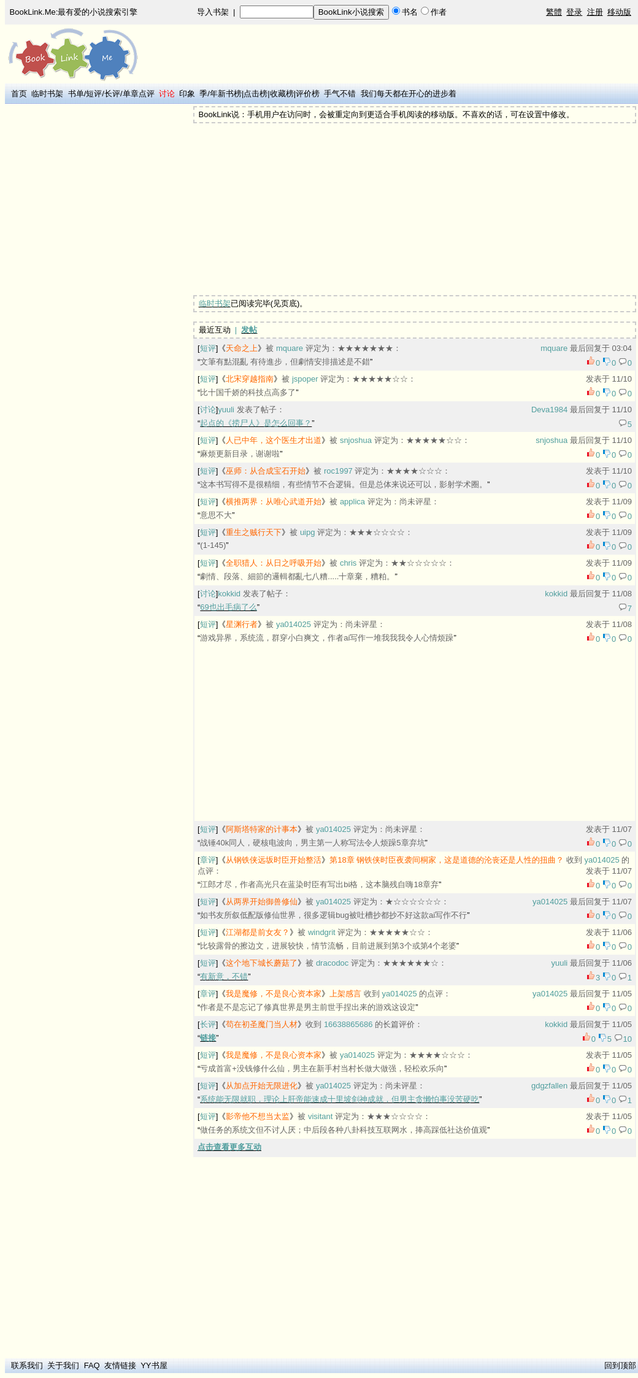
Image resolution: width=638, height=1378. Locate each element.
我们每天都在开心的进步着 (408, 93)
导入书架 (213, 12)
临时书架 (47, 93)
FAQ (92, 1365)
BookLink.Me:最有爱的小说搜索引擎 (74, 12)
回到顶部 (620, 1365)
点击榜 (255, 93)
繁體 (554, 12)
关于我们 (63, 1365)
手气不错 (340, 93)
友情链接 (120, 1365)
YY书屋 (153, 1365)
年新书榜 (226, 93)
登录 (574, 12)
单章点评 (139, 93)
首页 (19, 93)
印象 (187, 93)
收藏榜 (282, 93)
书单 (76, 93)
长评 (112, 93)
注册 (595, 12)
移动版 (619, 12)
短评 (94, 93)
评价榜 (308, 93)
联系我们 (27, 1365)
